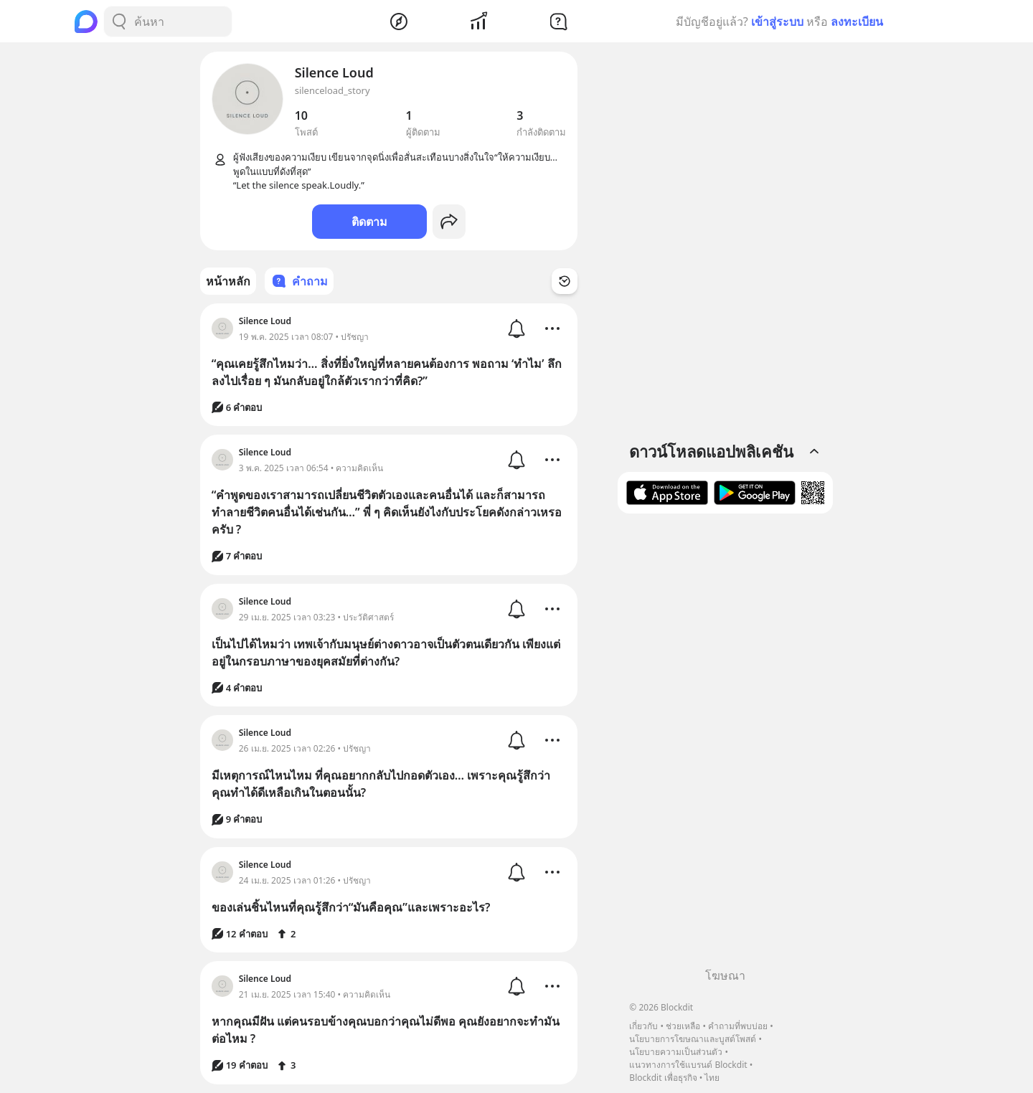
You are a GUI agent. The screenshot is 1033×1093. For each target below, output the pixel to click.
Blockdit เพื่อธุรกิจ (663, 1077)
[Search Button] (119, 21)
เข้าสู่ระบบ (777, 21)
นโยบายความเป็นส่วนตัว (675, 1052)
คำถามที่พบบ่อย (738, 1026)
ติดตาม (369, 222)
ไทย (712, 1077)
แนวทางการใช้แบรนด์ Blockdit (688, 1065)
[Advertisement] (725, 746)
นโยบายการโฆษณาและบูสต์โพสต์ (692, 1039)
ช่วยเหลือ (683, 1026)
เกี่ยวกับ (643, 1026)
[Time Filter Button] (564, 281)
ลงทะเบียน (857, 21)
